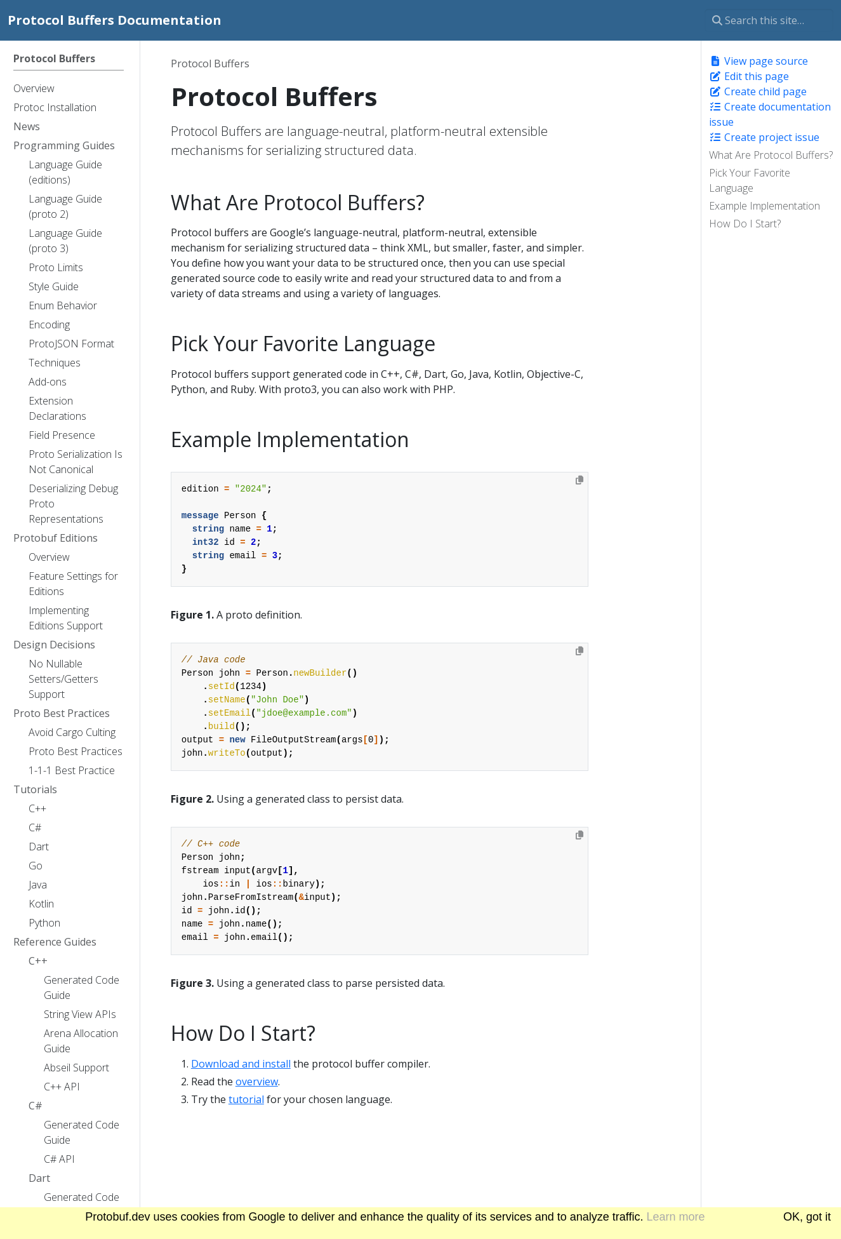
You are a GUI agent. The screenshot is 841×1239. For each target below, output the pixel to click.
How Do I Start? (745, 224)
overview (256, 1081)
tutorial (246, 1099)
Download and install (241, 1064)
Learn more (676, 1216)
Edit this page (749, 76)
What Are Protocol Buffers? (771, 155)
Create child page (758, 91)
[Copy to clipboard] (579, 480)
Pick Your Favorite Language (749, 180)
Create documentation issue (770, 114)
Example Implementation (764, 206)
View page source (758, 61)
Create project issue (764, 137)
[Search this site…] (769, 20)
